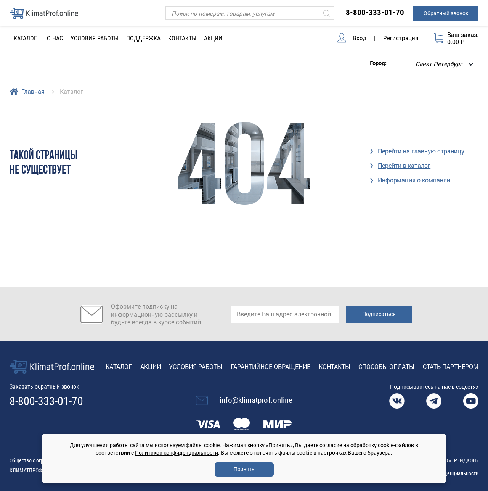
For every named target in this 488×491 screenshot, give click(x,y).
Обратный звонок (446, 13)
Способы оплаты (386, 366)
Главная (33, 91)
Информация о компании (414, 180)
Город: (378, 63)
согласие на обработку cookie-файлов (366, 445)
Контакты (182, 38)
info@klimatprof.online (256, 400)
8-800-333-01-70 (375, 12)
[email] (285, 314)
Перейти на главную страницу (421, 151)
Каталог (119, 366)
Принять (244, 469)
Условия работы (95, 38)
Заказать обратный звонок (44, 386)
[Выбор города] (444, 64)
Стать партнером (450, 366)
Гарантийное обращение (270, 366)
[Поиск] (249, 13)
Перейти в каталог (404, 165)
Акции (213, 38)
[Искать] (326, 13)
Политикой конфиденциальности (176, 452)
